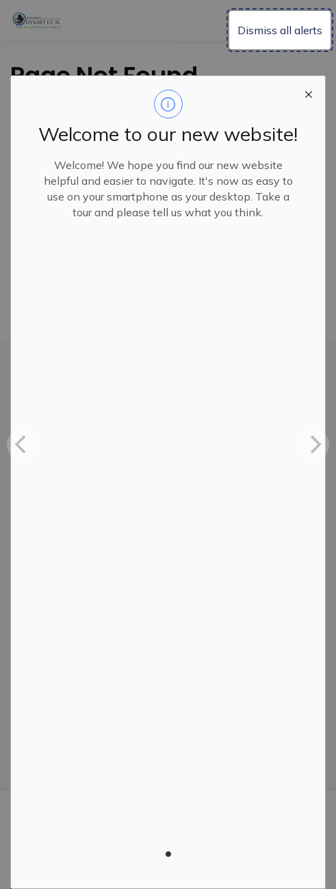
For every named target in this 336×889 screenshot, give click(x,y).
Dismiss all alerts (279, 30)
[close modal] (308, 92)
